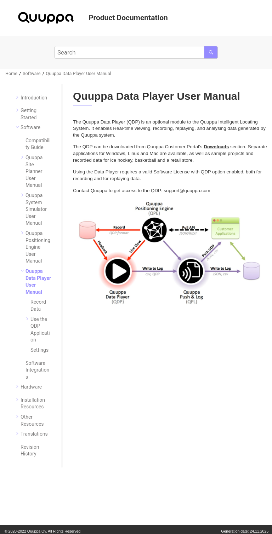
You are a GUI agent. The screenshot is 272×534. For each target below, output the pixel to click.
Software (31, 73)
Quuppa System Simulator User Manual (36, 209)
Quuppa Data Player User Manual (78, 73)
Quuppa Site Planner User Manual (34, 171)
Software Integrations (37, 370)
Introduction (34, 98)
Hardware (31, 387)
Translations (34, 434)
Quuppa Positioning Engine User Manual (38, 247)
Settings (39, 350)
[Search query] (136, 52)
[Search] (211, 52)
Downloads (216, 146)
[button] (18, 97)
